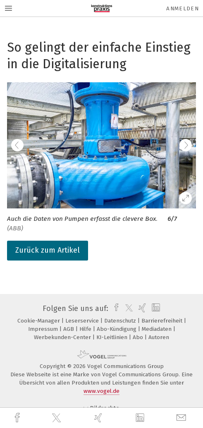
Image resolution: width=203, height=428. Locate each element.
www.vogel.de (101, 391)
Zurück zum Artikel (47, 250)
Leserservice (82, 320)
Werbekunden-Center (63, 337)
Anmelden (182, 8)
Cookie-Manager (39, 320)
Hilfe (86, 328)
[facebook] (18, 417)
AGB (69, 328)
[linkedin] (141, 418)
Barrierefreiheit (162, 320)
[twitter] (57, 418)
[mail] (182, 417)
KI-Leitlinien (112, 337)
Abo (139, 337)
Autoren (158, 337)
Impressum (44, 328)
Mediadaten (157, 328)
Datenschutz (121, 320)
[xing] (99, 418)
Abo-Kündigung (117, 328)
